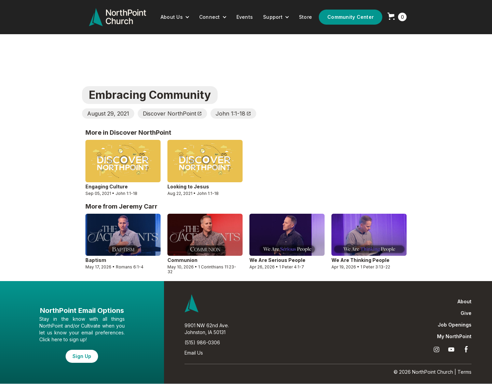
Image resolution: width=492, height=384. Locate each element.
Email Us (193, 353)
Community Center (350, 17)
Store (305, 17)
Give (466, 313)
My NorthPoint (454, 336)
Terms (464, 372)
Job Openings (455, 325)
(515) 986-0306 (202, 342)
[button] (175, 17)
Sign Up (81, 356)
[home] (117, 17)
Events (244, 17)
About (464, 301)
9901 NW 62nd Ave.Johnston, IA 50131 (206, 328)
